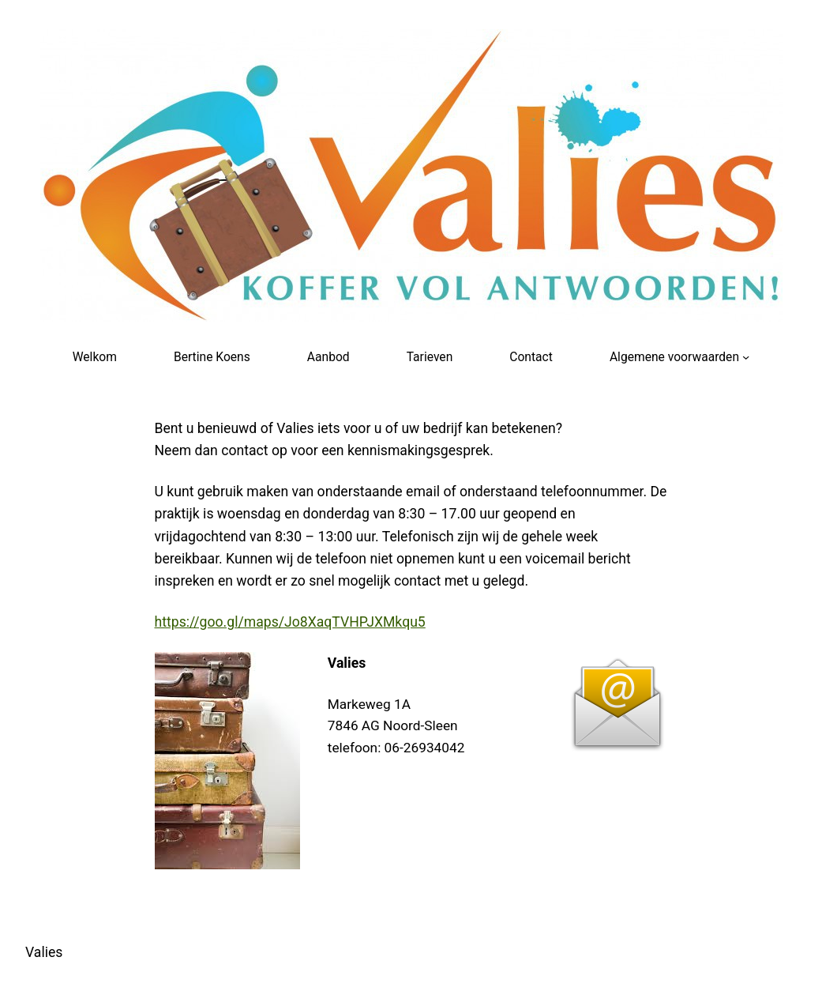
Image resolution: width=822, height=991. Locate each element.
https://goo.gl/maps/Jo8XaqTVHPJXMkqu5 (290, 622)
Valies (43, 952)
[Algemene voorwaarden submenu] (745, 356)
